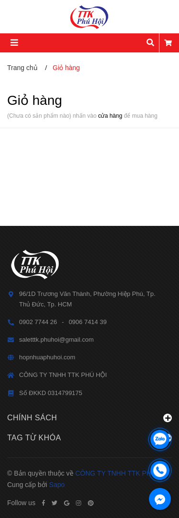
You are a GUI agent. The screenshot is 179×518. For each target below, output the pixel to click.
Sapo (57, 484)
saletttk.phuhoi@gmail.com (56, 339)
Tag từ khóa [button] (89, 438)
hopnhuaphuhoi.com (47, 357)
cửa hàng (110, 115)
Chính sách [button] (89, 418)
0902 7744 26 (38, 321)
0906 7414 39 (88, 321)
